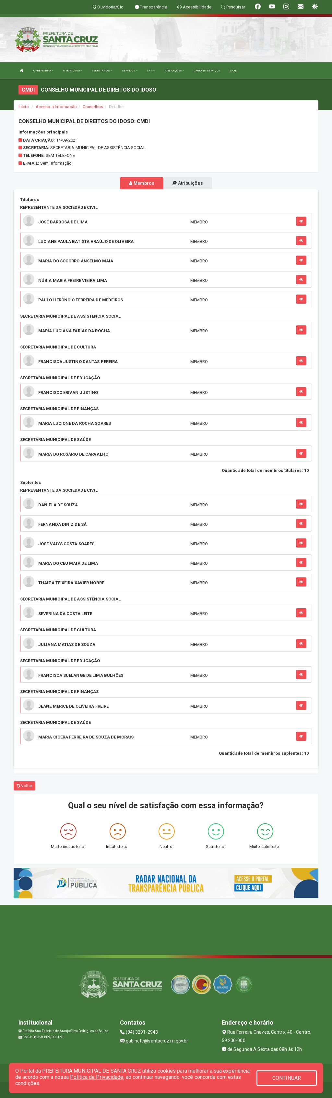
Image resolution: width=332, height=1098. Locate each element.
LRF (151, 70)
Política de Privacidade (96, 1077)
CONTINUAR (286, 1078)
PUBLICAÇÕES (174, 70)
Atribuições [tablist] (187, 183)
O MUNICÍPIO (72, 70)
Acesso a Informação (56, 106)
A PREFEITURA (43, 70)
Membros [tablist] (141, 183)
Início (23, 106)
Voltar (24, 786)
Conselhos (93, 106)
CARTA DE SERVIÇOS (207, 70)
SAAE (233, 70)
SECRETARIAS (102, 70)
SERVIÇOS (129, 70)
